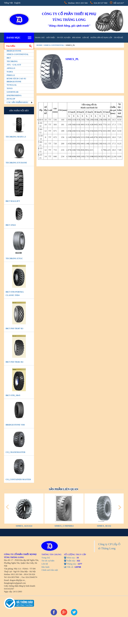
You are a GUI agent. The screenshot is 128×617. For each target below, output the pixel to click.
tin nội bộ (118, 37)
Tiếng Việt (8, 3)
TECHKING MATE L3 (16, 137)
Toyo (9, 88)
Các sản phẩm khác (17, 102)
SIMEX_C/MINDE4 (63, 526)
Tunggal (12, 85)
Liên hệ (85, 37)
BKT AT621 (11, 225)
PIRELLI (11, 75)
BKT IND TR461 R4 (14, 362)
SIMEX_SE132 (104, 526)
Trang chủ (39, 37)
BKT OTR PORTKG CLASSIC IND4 (15, 293)
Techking (12, 61)
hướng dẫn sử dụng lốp (101, 37)
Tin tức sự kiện (63, 37)
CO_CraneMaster (15, 452)
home (39, 45)
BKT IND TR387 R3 (14, 328)
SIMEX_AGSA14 (24, 526)
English (17, 3)
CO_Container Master (18, 479)
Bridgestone (14, 51)
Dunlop (11, 99)
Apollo (11, 68)
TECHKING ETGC (14, 258)
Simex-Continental (18, 54)
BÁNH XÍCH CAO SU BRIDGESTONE (16, 80)
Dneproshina (14, 95)
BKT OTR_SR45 (13, 395)
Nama (10, 72)
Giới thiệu (50, 37)
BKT (9, 58)
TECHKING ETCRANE (16, 162)
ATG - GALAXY (14, 65)
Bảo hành (76, 37)
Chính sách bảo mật (50, 570)
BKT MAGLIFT (13, 201)
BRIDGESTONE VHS (15, 425)
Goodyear (12, 92)
